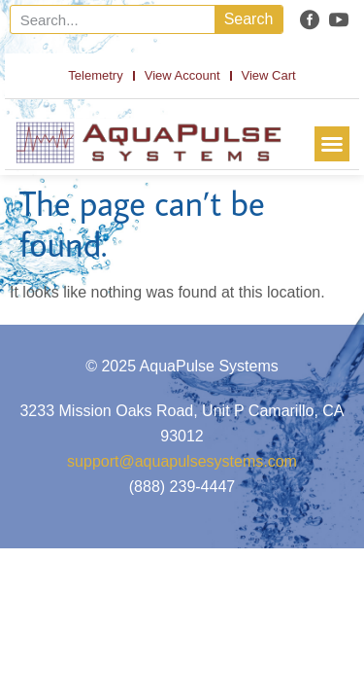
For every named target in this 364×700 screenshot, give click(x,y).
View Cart (269, 75)
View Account (182, 75)
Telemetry (95, 75)
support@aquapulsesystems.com (182, 461)
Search (249, 19)
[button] (331, 143)
